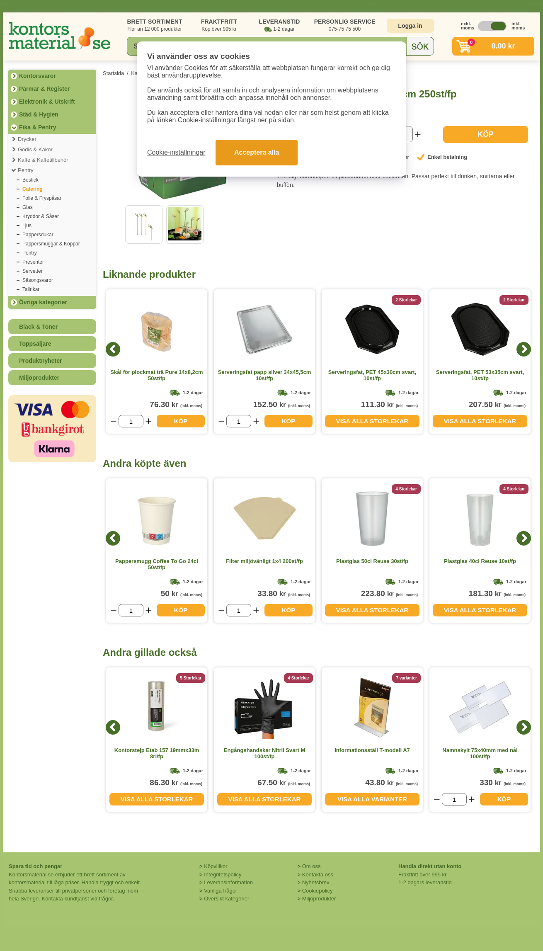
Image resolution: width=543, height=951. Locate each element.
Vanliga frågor (220, 891)
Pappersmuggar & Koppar (51, 244)
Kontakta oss (317, 874)
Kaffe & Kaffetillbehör (43, 160)
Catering (32, 189)
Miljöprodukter (39, 377)
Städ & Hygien (38, 114)
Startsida (113, 73)
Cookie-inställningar (176, 152)
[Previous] (113, 349)
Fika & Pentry (37, 127)
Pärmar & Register (44, 88)
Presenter (33, 262)
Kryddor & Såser (40, 216)
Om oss (311, 866)
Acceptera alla (256, 152)
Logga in (410, 25)
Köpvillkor (215, 866)
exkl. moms (465, 25)
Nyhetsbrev (316, 882)
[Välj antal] (131, 421)
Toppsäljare (35, 343)
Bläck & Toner (38, 326)
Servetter (32, 271)
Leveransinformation (228, 882)
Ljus (27, 225)
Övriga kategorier (43, 302)
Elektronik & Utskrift (47, 101)
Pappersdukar (37, 235)
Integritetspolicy (222, 874)
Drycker (27, 139)
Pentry (26, 170)
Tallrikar (30, 289)
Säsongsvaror (37, 280)
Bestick (30, 180)
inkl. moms (516, 25)
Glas (27, 207)
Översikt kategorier (226, 898)
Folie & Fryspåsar (41, 198)
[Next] (523, 349)
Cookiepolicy (317, 891)
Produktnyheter (40, 360)
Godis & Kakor (35, 149)
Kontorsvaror (37, 76)
